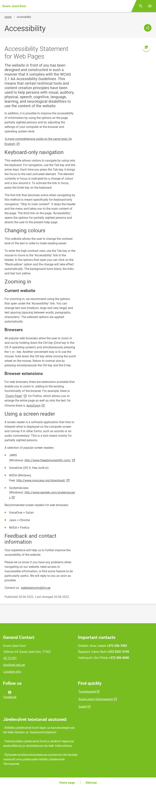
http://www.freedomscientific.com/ (50, 460)
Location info (12, 671)
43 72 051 (10, 658)
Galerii (82, 706)
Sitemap (91, 782)
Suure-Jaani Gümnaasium (95, 699)
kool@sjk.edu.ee (14, 665)
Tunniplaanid (87, 691)
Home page (67, 782)
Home (8, 16)
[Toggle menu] (150, 6)
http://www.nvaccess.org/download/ (43, 480)
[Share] (147, 28)
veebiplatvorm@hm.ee (35, 588)
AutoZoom (35, 405)
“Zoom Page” (16, 396)
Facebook (9, 694)
